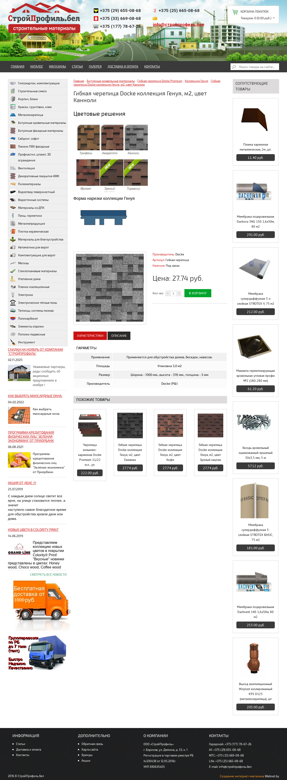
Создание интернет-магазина (242, 776)
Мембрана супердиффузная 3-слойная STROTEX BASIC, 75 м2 (255, 532)
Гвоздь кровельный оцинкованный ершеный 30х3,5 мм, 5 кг (256, 453)
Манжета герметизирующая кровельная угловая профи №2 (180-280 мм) (255, 376)
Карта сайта (90, 749)
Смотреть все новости (48, 574)
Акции (86, 760)
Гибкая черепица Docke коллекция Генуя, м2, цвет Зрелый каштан (210, 452)
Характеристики (90, 336)
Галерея (95, 66)
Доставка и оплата (123, 66)
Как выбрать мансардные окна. (35, 396)
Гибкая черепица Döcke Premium (159, 81)
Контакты (152, 66)
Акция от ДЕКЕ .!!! (22, 483)
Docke (179, 254)
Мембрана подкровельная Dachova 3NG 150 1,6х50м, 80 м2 (256, 221)
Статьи (77, 66)
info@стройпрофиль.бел (178, 24)
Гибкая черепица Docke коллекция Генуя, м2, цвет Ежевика (130, 452)
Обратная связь (92, 744)
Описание (119, 336)
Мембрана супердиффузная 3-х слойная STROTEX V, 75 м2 (255, 299)
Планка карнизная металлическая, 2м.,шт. (255, 146)
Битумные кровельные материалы (111, 81)
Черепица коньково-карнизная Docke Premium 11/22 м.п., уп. (89, 455)
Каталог (36, 66)
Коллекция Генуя (196, 81)
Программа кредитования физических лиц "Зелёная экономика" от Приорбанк (31, 436)
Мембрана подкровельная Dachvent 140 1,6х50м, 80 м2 (255, 612)
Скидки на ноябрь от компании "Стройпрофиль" (35, 351)
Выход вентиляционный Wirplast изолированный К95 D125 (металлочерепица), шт (255, 691)
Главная (17, 66)
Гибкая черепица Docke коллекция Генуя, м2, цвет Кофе (170, 452)
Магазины (57, 66)
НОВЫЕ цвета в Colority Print (33, 530)
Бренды (87, 755)
